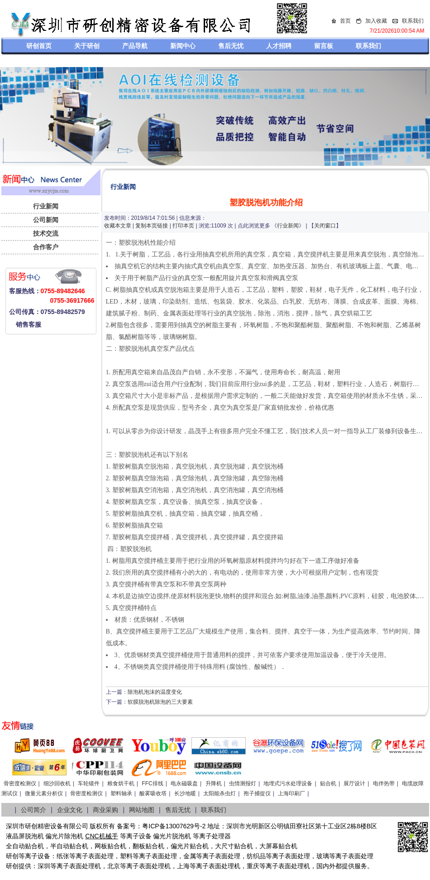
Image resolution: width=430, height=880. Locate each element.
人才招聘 (278, 45)
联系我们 (413, 21)
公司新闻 (45, 219)
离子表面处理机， (291, 866)
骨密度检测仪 (20, 783)
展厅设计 (354, 783)
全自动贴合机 (25, 846)
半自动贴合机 (69, 846)
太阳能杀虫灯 (219, 793)
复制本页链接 (151, 225)
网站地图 (141, 809)
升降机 (213, 783)
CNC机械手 (101, 836)
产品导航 (135, 45)
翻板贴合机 (148, 846)
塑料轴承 (121, 793)
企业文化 (69, 809)
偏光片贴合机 (190, 846)
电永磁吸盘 (184, 783)
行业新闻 (45, 206)
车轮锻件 (89, 783)
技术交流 (45, 233)
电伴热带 (384, 783)
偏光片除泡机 (64, 836)
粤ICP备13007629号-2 (173, 826)
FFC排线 (152, 783)
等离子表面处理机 (75, 866)
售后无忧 (231, 45)
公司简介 (33, 809)
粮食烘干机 (120, 783)
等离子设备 (136, 836)
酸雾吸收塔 (153, 793)
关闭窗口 (325, 225)
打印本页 (183, 225)
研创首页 (39, 45)
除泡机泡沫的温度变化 (155, 692)
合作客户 (45, 247)
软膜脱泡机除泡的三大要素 (160, 702)
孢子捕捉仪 (257, 793)
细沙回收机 (57, 783)
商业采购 (105, 809)
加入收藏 (376, 21)
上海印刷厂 (291, 793)
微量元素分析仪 (44, 793)
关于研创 (87, 45)
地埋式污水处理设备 (287, 783)
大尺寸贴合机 (234, 846)
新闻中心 (183, 45)
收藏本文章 (117, 225)
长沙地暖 (185, 793)
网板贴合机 (110, 846)
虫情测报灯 (242, 783)
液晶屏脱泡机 (25, 836)
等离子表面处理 (91, 856)
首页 (345, 21)
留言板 (323, 45)
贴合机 (328, 783)
